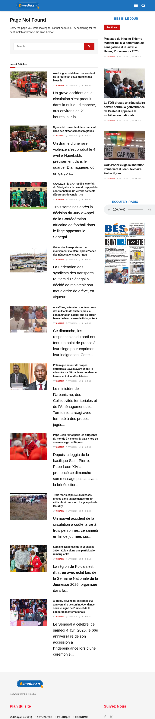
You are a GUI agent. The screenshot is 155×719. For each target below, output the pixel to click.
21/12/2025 (122, 57)
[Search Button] (143, 5)
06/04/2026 (72, 85)
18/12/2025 (122, 121)
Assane (60, 85)
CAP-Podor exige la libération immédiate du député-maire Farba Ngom (124, 169)
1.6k (88, 85)
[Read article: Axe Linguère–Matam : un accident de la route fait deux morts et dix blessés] (28, 84)
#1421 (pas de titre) (21, 717)
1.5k (88, 136)
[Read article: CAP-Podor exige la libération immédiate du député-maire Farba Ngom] (124, 145)
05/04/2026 (72, 323)
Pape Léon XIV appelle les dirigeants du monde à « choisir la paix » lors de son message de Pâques (75, 438)
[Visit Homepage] (26, 5)
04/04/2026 (72, 511)
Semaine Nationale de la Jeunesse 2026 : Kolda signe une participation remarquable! (74, 550)
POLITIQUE (63, 717)
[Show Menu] (136, 5)
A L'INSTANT (113, 72)
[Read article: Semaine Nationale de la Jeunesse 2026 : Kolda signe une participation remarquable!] (28, 558)
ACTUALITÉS (44, 717)
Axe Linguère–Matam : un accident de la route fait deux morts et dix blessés (74, 77)
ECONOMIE (81, 717)
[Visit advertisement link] (124, 253)
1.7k (138, 57)
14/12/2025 (122, 178)
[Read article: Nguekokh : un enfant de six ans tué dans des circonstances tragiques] (28, 139)
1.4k (88, 447)
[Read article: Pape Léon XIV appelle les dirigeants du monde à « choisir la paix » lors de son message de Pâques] (28, 446)
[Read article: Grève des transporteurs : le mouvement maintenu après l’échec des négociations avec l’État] (28, 259)
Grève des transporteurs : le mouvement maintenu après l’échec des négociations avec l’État (74, 251)
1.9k (88, 200)
